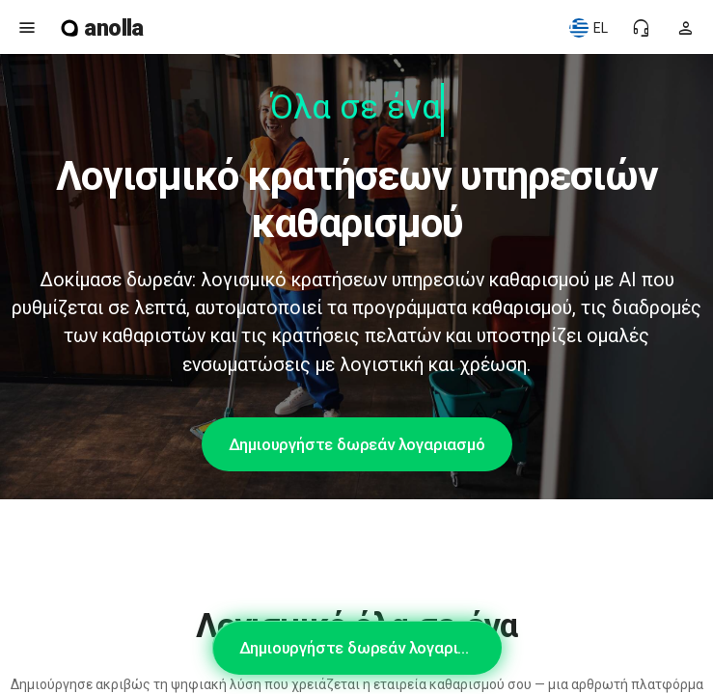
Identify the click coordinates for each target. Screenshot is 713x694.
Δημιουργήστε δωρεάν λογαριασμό (357, 444)
